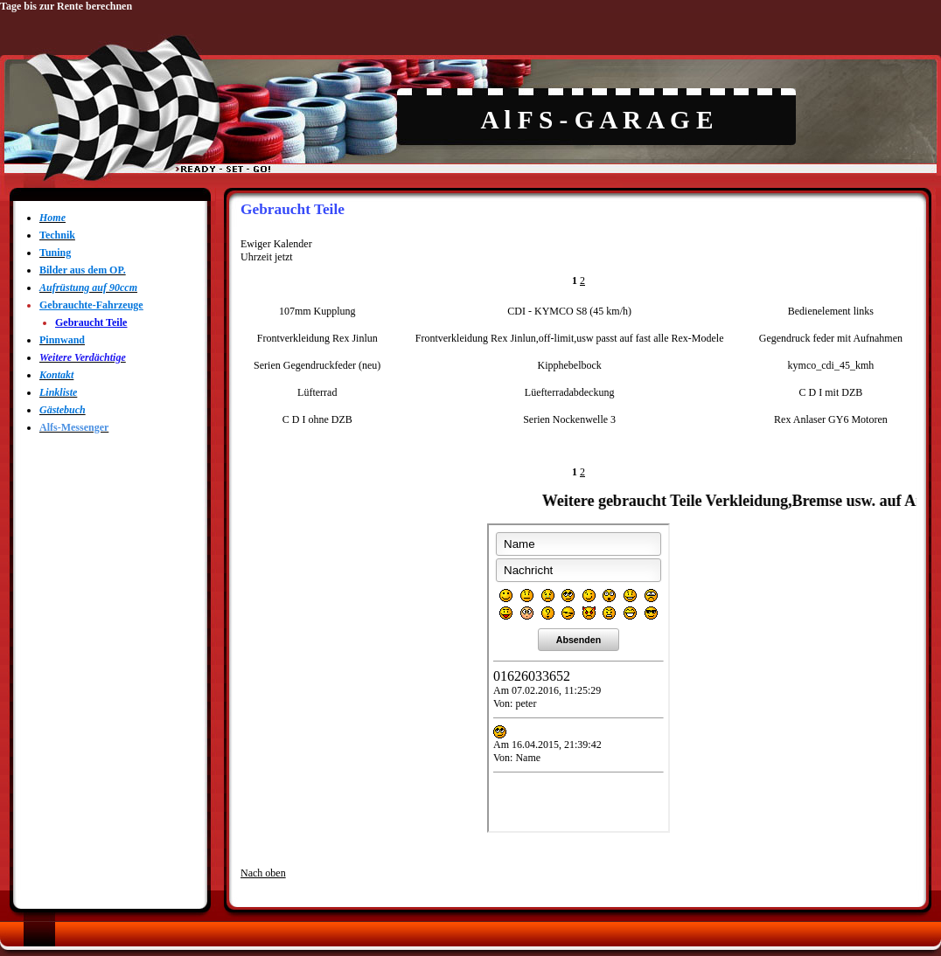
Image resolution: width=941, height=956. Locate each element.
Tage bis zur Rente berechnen (66, 6)
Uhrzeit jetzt (266, 257)
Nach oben (263, 873)
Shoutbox (578, 678)
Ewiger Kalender (276, 244)
